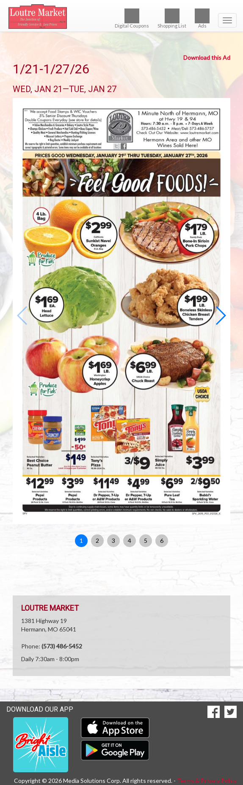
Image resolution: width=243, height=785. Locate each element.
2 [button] (97, 540)
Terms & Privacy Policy (207, 780)
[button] (220, 315)
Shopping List (171, 18)
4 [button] (129, 540)
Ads (202, 18)
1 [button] (81, 540)
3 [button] (113, 540)
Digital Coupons (132, 18)
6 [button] (161, 540)
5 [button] (145, 540)
